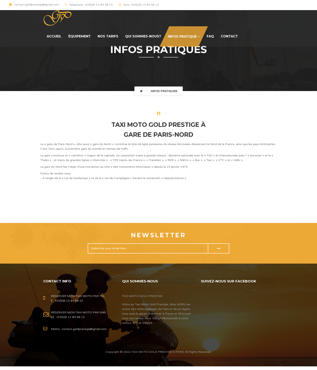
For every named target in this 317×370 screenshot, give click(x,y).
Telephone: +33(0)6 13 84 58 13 (89, 4)
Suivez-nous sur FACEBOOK (230, 281)
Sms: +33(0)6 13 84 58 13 (138, 4)
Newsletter (158, 235)
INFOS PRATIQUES (164, 91)
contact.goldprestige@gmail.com (84, 330)
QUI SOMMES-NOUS (141, 281)
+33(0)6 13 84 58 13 (67, 302)
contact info (58, 281)
